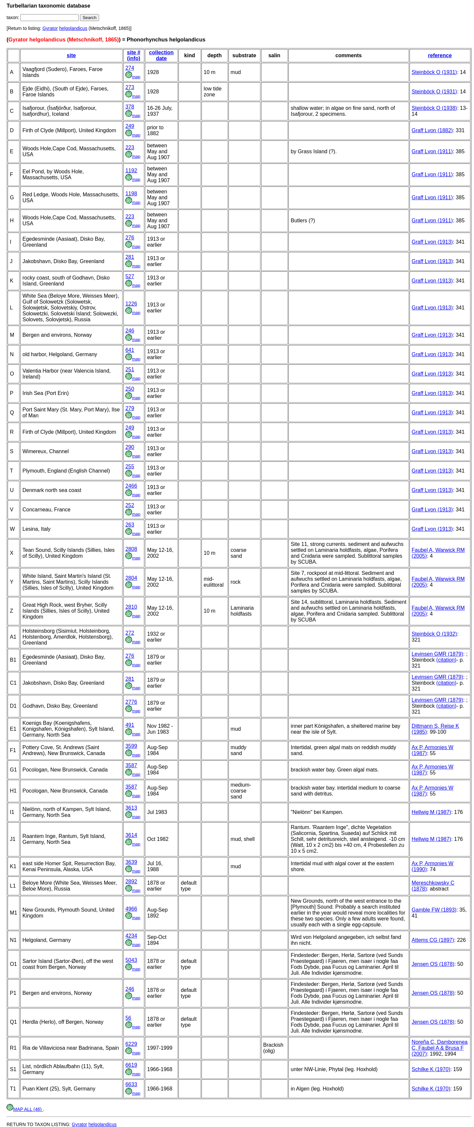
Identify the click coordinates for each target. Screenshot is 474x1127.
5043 (131, 960)
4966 (131, 909)
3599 (131, 746)
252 (129, 505)
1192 (131, 170)
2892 (131, 881)
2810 (131, 607)
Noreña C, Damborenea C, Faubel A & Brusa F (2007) (440, 1048)
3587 (131, 765)
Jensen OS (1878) (433, 964)
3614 (131, 835)
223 (129, 147)
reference (440, 55)
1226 (131, 303)
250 (129, 389)
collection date (161, 55)
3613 (131, 808)
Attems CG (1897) (433, 940)
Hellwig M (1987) (431, 812)
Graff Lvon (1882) (432, 130)
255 (129, 466)
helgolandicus (73, 28)
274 (129, 68)
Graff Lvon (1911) (432, 151)
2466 (131, 486)
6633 (131, 1084)
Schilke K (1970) (431, 1069)
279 (129, 408)
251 (129, 369)
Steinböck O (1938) (434, 108)
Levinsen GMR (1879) (437, 654)
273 (129, 87)
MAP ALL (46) (25, 1109)
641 (129, 350)
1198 (131, 193)
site (71, 55)
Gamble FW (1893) (434, 910)
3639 (131, 862)
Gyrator (50, 28)
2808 (131, 549)
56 (128, 1018)
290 (129, 447)
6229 (131, 1044)
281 (129, 257)
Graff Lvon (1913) (432, 242)
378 (129, 107)
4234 (131, 936)
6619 (131, 1065)
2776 (131, 702)
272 (129, 633)
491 (129, 725)
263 (129, 524)
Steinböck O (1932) (434, 634)
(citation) (446, 660)
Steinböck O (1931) (434, 72)
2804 (131, 578)
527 (129, 276)
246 (129, 330)
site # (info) (134, 55)
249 (129, 126)
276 (129, 237)
